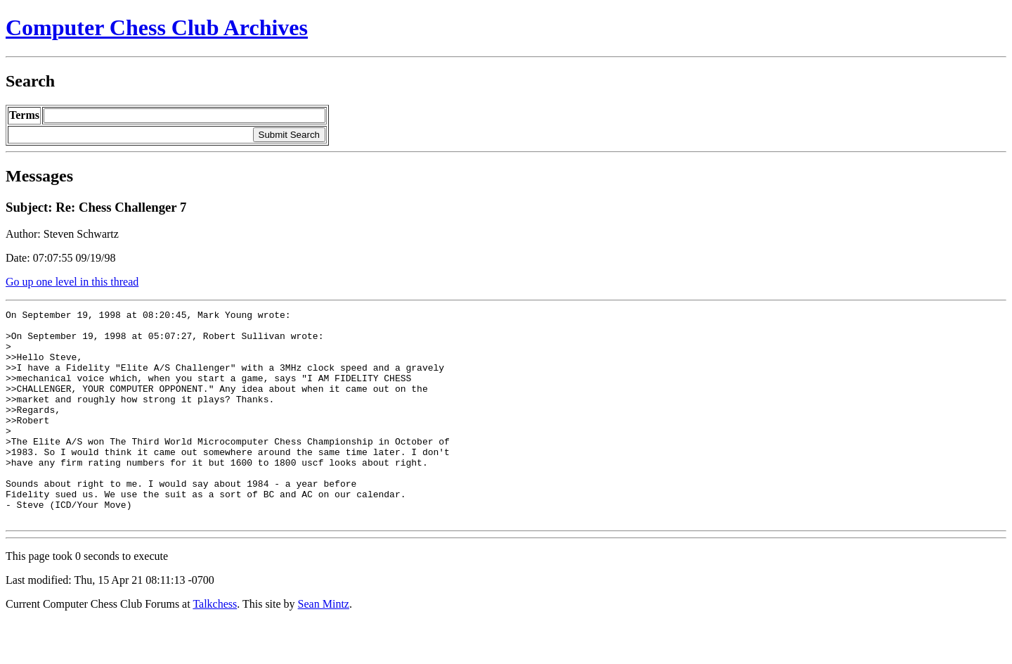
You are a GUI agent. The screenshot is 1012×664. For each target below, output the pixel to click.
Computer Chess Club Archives (157, 27)
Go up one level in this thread (72, 282)
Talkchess (215, 646)
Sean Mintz (323, 646)
